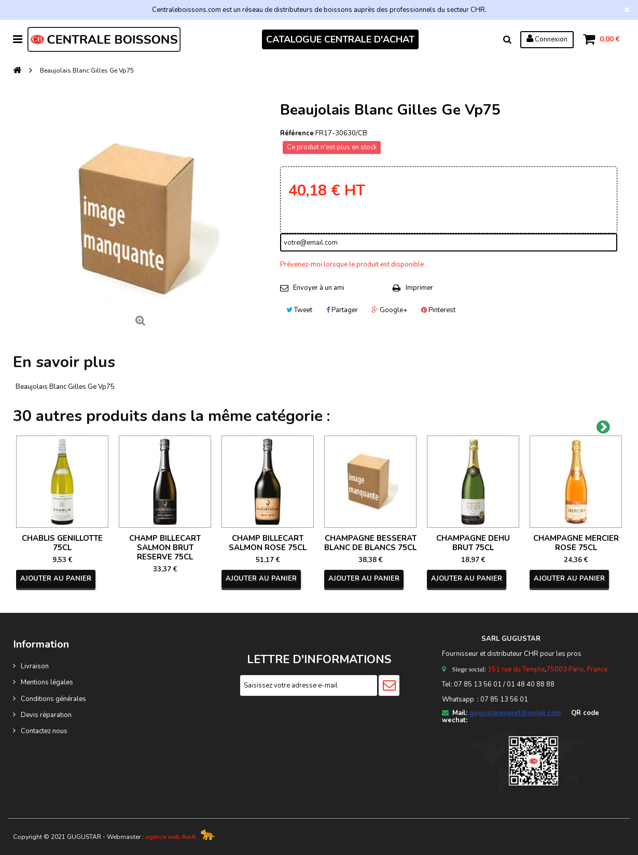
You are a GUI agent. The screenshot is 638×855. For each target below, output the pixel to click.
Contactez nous (44, 731)
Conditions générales (53, 699)
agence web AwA (170, 837)
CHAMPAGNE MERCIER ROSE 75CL (576, 543)
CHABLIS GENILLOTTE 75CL (62, 543)
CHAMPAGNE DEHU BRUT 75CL (473, 543)
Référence (297, 133)
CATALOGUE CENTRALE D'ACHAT (340, 39)
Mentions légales (47, 682)
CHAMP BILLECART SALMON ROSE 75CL (268, 543)
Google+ (389, 310)
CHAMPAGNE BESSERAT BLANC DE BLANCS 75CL (370, 543)
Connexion (546, 39)
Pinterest (438, 310)
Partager (342, 310)
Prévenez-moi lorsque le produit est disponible (352, 264)
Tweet (299, 310)
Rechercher (507, 39)
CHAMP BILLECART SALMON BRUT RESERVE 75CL (165, 547)
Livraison (35, 666)
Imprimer (419, 287)
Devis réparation (46, 715)
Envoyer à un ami (318, 287)
